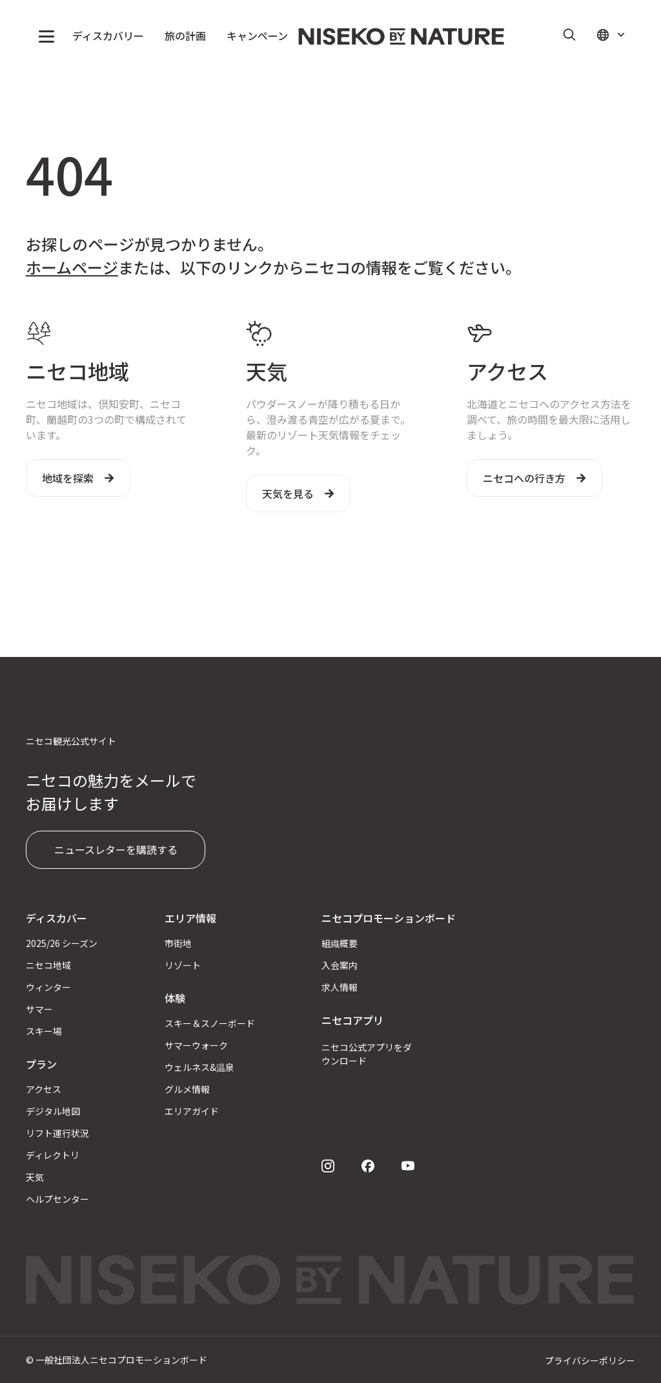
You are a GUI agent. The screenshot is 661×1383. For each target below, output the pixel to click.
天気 (35, 1176)
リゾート (183, 965)
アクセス (43, 1089)
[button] (46, 36)
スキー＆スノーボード (210, 1023)
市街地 (178, 943)
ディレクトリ (52, 1154)
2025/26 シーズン (61, 943)
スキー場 (44, 1030)
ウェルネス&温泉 (199, 1067)
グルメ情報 (187, 1089)
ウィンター (48, 987)
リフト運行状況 (57, 1133)
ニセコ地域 (48, 965)
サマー (39, 1009)
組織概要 (339, 943)
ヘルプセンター (57, 1198)
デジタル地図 (53, 1111)
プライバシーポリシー (590, 1360)
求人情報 (339, 987)
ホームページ (72, 267)
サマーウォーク (196, 1045)
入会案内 (339, 965)
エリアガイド (192, 1111)
